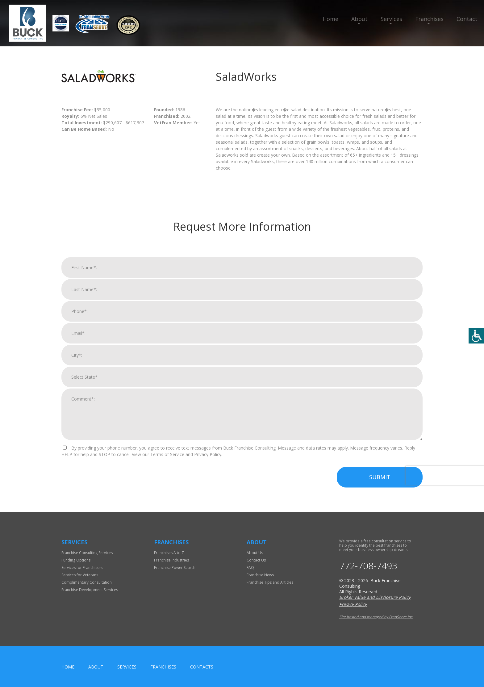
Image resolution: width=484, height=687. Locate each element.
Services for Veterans (79, 575)
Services (391, 19)
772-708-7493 (368, 565)
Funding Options (75, 560)
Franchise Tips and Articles (270, 582)
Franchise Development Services (89, 589)
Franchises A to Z (169, 552)
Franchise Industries (171, 560)
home (67, 667)
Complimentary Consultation (86, 582)
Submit (379, 480)
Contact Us (256, 560)
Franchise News (260, 575)
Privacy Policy (353, 604)
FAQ (250, 567)
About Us (255, 552)
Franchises (429, 19)
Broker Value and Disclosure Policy (375, 597)
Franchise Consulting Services (87, 552)
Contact (467, 19)
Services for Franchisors (82, 567)
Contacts (201, 667)
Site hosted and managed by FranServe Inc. (376, 616)
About (359, 19)
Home (330, 19)
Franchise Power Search (174, 567)
